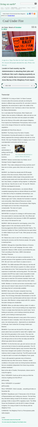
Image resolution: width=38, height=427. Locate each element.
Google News (11, 15)
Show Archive (14, 7)
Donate (12, 8)
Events (2, 8)
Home (2, 7)
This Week (7, 7)
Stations (33, 7)
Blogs (29, 7)
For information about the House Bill (11, 419)
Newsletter (18, 8)
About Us (7, 8)
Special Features (22, 7)
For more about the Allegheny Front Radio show (14, 422)
